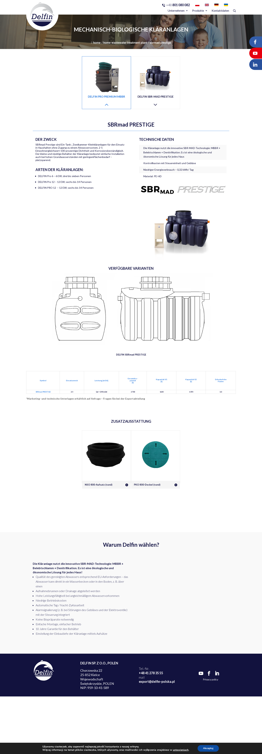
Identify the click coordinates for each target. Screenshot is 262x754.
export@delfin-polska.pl (157, 682)
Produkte (198, 10)
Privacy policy (210, 679)
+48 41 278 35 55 (151, 673)
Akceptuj (208, 748)
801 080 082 (178, 5)
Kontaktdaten (220, 10)
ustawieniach (180, 750)
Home (95, 42)
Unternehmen (176, 10)
